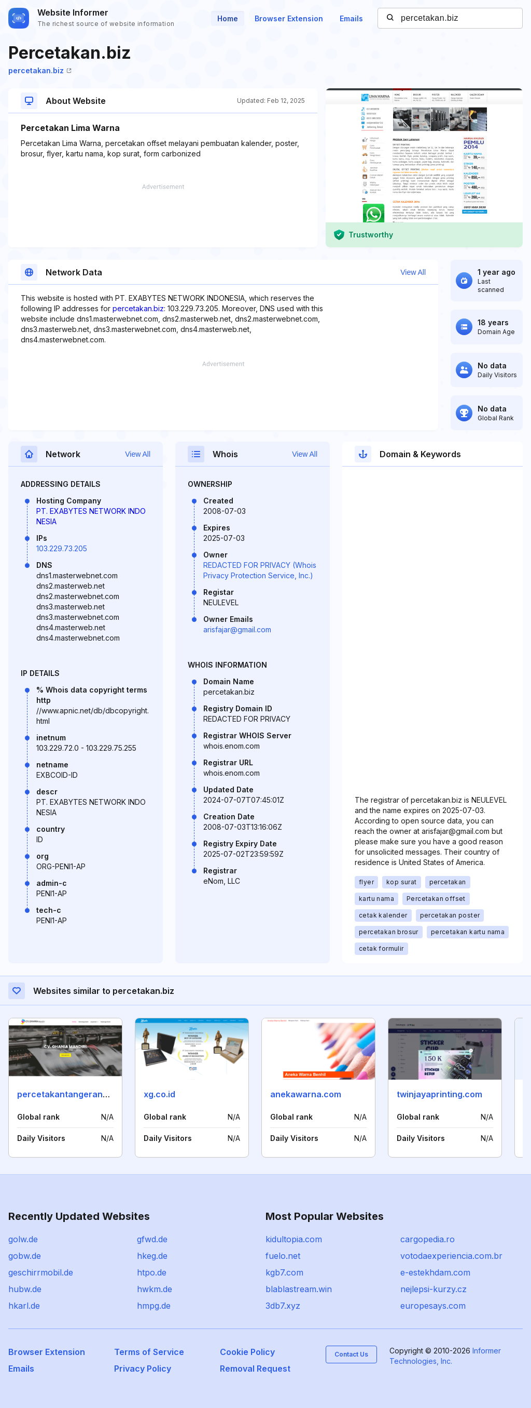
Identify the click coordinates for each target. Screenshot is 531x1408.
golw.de (23, 1239)
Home (227, 18)
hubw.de (24, 1289)
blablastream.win (299, 1289)
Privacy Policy (142, 1368)
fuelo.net (283, 1256)
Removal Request (255, 1368)
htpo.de (151, 1272)
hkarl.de (24, 1305)
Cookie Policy (247, 1352)
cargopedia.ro (427, 1239)
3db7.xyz (283, 1305)
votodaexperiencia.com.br (451, 1256)
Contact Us (351, 1354)
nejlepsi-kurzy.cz (433, 1289)
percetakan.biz (40, 70)
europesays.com (433, 1305)
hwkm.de (154, 1289)
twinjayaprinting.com (439, 1094)
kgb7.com (284, 1272)
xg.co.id (159, 1094)
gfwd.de (152, 1239)
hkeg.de (152, 1256)
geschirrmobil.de (40, 1272)
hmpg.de (154, 1305)
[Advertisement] (163, 215)
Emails (351, 18)
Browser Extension (289, 18)
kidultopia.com (294, 1239)
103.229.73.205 (61, 548)
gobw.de (24, 1256)
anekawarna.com (305, 1094)
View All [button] (413, 272)
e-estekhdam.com (435, 1272)
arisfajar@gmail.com (237, 629)
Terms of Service (149, 1352)
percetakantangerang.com (72, 1094)
